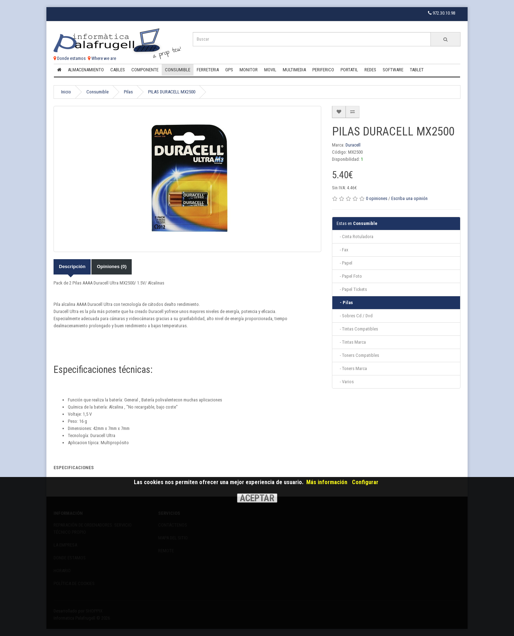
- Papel (344, 263)
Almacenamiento (86, 69)
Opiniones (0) (111, 266)
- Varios (345, 381)
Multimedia (294, 69)
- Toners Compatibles (358, 355)
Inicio (66, 91)
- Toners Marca (352, 368)
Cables (117, 69)
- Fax (342, 249)
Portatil (349, 69)
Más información (326, 482)
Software (393, 69)
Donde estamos (70, 58)
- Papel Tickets (352, 289)
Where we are (102, 58)
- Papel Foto (349, 276)
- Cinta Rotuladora (355, 236)
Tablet (417, 69)
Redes (370, 69)
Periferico (323, 69)
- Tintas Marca (351, 342)
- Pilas (345, 302)
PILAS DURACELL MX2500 (171, 91)
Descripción (72, 266)
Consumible (177, 69)
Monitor (249, 69)
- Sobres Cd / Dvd (355, 315)
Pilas (128, 91)
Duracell (353, 145)
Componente (144, 69)
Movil (270, 69)
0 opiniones (376, 198)
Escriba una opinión (409, 198)
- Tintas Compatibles (357, 329)
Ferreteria (208, 69)
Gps (229, 69)
